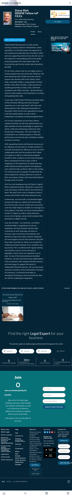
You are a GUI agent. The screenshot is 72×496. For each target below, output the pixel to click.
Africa (17, 451)
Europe (17, 456)
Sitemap (18, 444)
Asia (16, 454)
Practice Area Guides (6, 446)
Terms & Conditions (19, 439)
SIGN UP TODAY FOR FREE (54, 407)
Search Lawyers (6, 435)
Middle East (19, 462)
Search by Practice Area (6, 438)
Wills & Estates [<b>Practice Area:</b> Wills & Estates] (25, 24)
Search (61, 351)
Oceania (18, 464)
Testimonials (5, 457)
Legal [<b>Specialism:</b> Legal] (21, 22)
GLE (3, 482)
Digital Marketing (7, 443)
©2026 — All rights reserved (16, 481)
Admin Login (5, 432)
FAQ (16, 433)
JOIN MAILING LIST (65, 463)
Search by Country (4, 441)
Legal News (5, 454)
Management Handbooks (5, 449)
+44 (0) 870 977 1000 (63, 435)
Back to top (68, 481)
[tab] (14, 40)
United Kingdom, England (27, 26)
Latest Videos (6, 451)
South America (20, 460)
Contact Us (19, 436)
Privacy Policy (20, 441)
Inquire (57, 22)
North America (20, 458)
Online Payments (7, 460)
